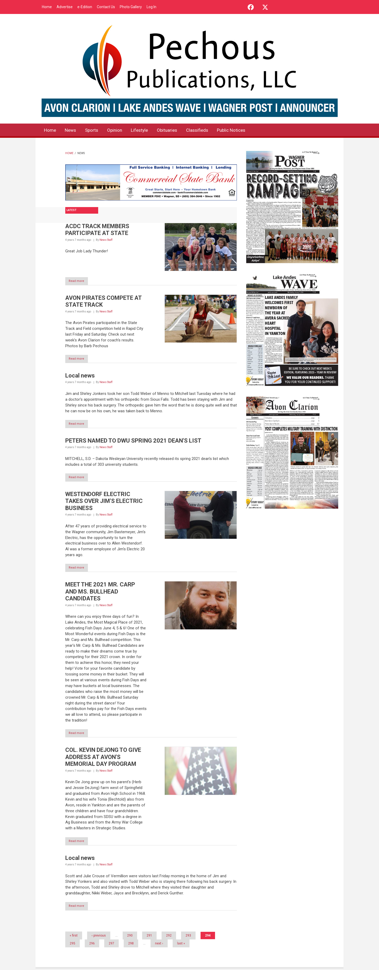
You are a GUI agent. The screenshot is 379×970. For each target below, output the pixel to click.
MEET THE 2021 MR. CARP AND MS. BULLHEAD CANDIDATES (100, 592)
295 (72, 945)
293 (188, 937)
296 (92, 945)
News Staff (105, 239)
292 (169, 937)
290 (130, 937)
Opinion (120, 130)
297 (111, 945)
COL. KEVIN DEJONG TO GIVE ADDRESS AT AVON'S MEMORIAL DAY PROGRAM (103, 758)
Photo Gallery (131, 7)
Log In (151, 7)
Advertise (65, 7)
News (73, 130)
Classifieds (207, 130)
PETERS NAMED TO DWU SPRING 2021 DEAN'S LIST (133, 441)
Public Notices (243, 130)
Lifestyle (146, 130)
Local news (80, 376)
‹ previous (99, 937)
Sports (95, 130)
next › (159, 945)
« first (74, 937)
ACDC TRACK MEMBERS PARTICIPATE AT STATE (97, 229)
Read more (79, 281)
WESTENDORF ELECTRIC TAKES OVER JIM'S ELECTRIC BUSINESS (104, 502)
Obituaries (175, 130)
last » (181, 945)
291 (149, 937)
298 (131, 945)
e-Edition (84, 7)
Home (47, 7)
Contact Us (106, 7)
